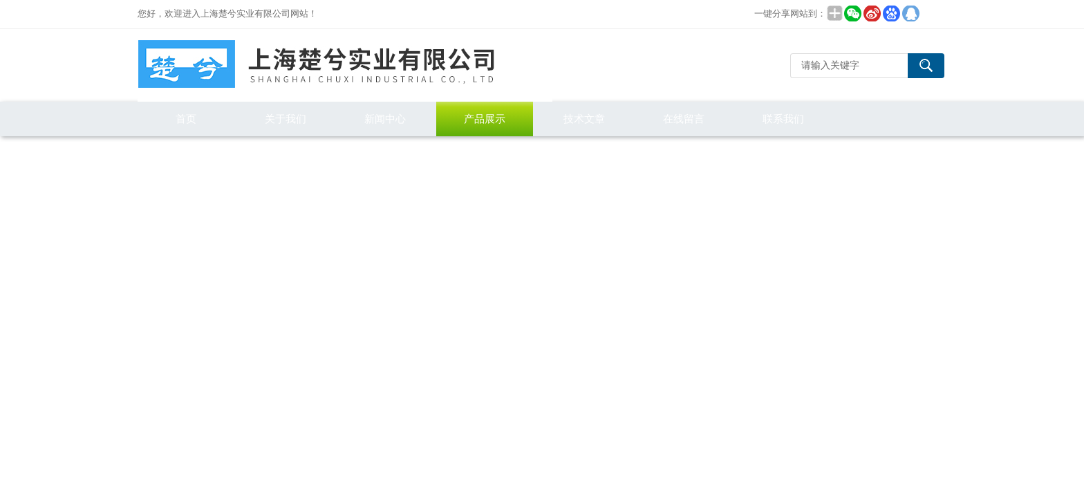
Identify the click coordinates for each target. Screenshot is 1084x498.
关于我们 (285, 118)
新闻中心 (385, 118)
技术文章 (584, 118)
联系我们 (783, 118)
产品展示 (484, 118)
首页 (186, 118)
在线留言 (683, 118)
